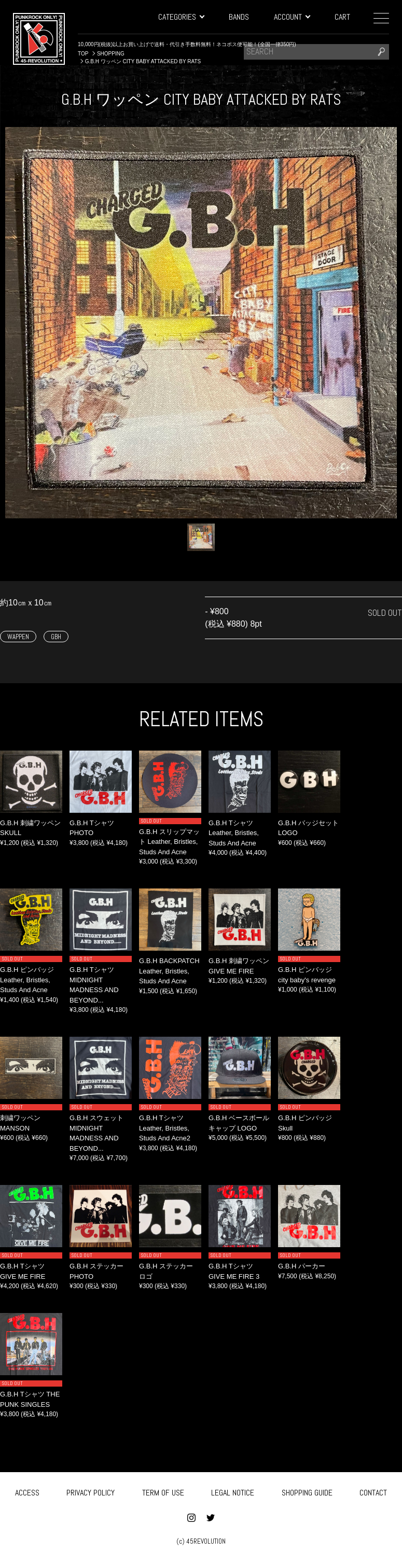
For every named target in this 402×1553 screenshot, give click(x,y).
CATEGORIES (181, 16)
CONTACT (373, 1491)
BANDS (239, 16)
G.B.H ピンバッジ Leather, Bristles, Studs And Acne (27, 980)
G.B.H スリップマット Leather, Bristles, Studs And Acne (169, 842)
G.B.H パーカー (301, 1266)
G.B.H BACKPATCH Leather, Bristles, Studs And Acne (169, 971)
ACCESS (27, 1491)
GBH (56, 636)
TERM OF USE (163, 1491)
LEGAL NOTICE (232, 1491)
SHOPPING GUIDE (307, 1491)
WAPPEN (18, 636)
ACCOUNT (292, 16)
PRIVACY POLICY (90, 1491)
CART (342, 16)
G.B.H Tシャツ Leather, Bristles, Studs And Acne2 (164, 1128)
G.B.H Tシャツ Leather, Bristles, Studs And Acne (234, 833)
